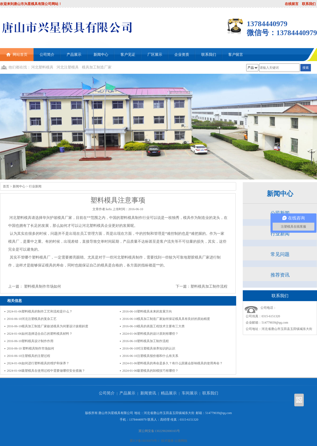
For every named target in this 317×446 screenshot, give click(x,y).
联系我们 (309, 4)
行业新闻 (35, 186)
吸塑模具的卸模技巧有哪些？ (157, 371)
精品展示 (169, 393)
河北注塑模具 (68, 67)
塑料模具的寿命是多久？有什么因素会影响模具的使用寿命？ (180, 363)
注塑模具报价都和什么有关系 (157, 356)
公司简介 (47, 55)
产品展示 (74, 55)
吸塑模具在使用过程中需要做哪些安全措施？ (53, 371)
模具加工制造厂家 (96, 67)
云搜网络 (181, 441)
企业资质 (181, 55)
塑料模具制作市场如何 (42, 286)
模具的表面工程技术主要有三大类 (161, 326)
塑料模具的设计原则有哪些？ (157, 333)
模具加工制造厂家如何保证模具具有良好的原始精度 (173, 319)
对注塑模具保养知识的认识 (156, 348)
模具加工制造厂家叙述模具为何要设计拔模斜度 (55, 326)
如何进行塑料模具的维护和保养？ (45, 363)
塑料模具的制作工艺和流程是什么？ (47, 311)
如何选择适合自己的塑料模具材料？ (47, 333)
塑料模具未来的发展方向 (154, 311)
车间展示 (190, 393)
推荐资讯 (280, 275)
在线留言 (292, 4)
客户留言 (235, 55)
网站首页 (16, 52)
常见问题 (280, 254)
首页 (6, 186)
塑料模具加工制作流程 (208, 286)
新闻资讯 (148, 393)
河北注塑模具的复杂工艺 (39, 319)
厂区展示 (154, 55)
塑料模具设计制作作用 (37, 341)
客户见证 (127, 55)
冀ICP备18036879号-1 (145, 441)
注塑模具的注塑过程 (36, 356)
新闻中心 (101, 55)
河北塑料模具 (42, 67)
